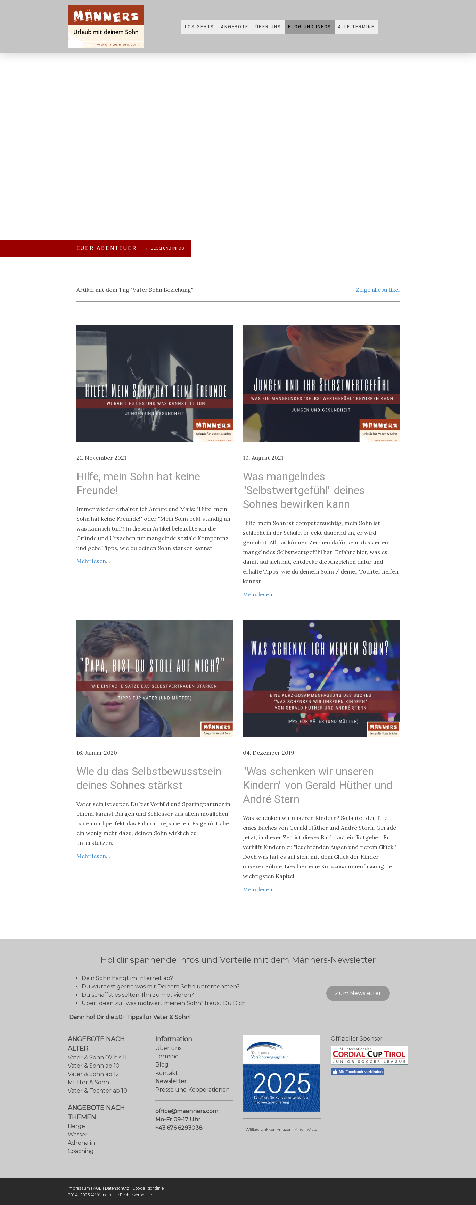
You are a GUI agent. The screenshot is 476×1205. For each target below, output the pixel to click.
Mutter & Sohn (88, 1082)
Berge (76, 1126)
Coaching (81, 1151)
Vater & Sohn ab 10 (94, 1065)
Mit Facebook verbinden (357, 1072)
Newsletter (171, 1081)
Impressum (79, 1188)
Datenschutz (117, 1188)
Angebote (235, 27)
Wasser (78, 1134)
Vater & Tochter (90, 1090)
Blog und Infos (309, 27)
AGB (97, 1188)
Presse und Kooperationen (192, 1089)
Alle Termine (356, 27)
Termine (167, 1056)
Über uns (268, 27)
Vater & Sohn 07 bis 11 (97, 1057)
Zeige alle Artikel (378, 289)
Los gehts (199, 27)
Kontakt (166, 1073)
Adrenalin (81, 1142)
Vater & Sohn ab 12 (93, 1074)
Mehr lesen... (93, 561)
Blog (162, 1064)
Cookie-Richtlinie (148, 1188)
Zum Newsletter (358, 993)
